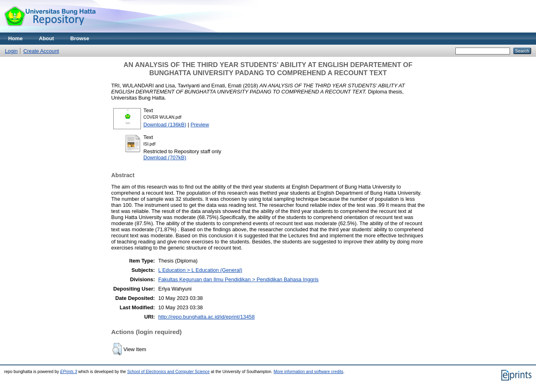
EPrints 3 (68, 371)
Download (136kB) (164, 125)
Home (15, 38)
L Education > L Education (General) (200, 270)
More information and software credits (308, 371)
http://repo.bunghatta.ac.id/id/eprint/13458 (206, 317)
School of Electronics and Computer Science (168, 371)
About (46, 38)
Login (11, 51)
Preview (200, 125)
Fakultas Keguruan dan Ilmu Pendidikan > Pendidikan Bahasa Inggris (238, 279)
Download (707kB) (164, 157)
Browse (79, 38)
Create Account (41, 51)
